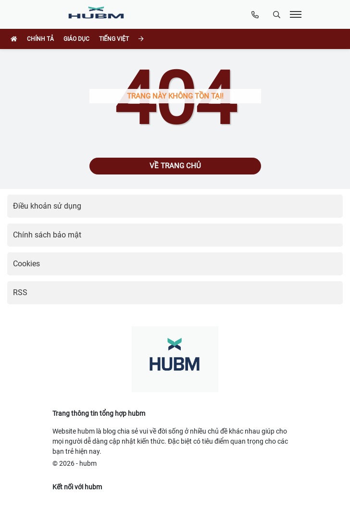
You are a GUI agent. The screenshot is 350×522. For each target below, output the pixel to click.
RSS (20, 292)
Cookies (26, 263)
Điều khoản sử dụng (47, 206)
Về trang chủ (175, 166)
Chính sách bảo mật (47, 234)
